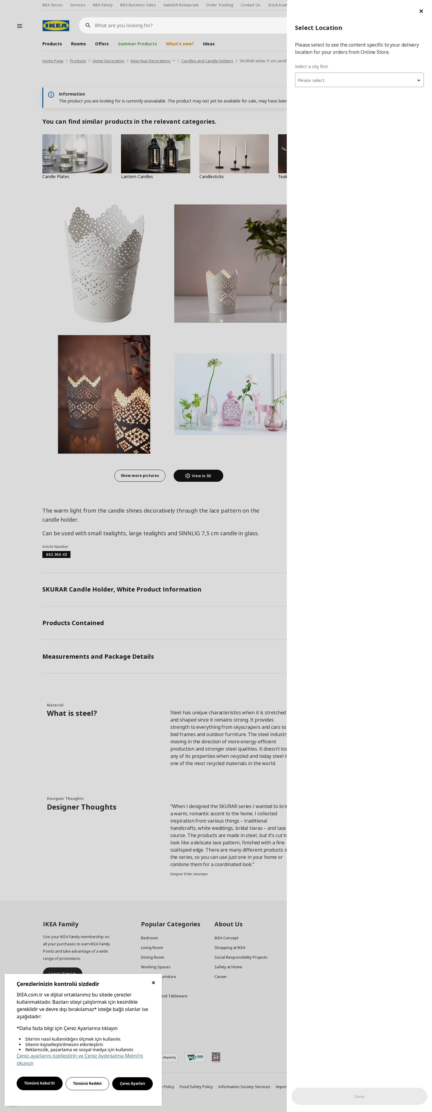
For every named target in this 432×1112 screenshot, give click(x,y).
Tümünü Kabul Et (39, 1083)
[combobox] (359, 80)
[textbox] (359, 80)
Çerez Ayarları (132, 1083)
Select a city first (311, 66)
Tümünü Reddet (87, 1083)
